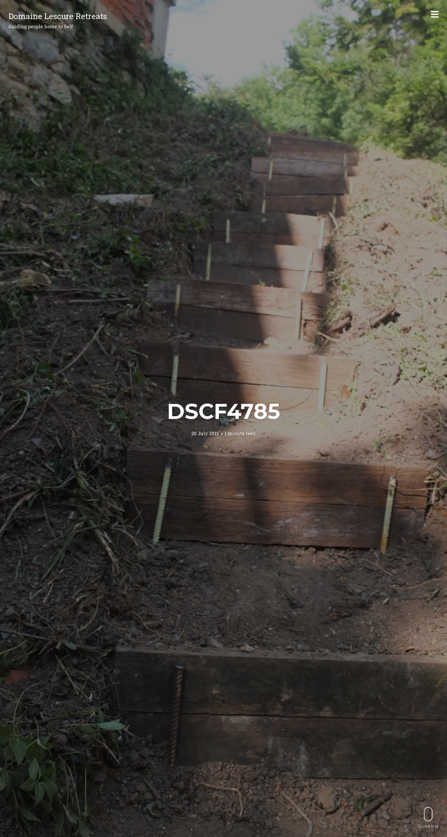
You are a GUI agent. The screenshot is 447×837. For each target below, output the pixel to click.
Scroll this (428, 817)
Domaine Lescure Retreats (58, 16)
